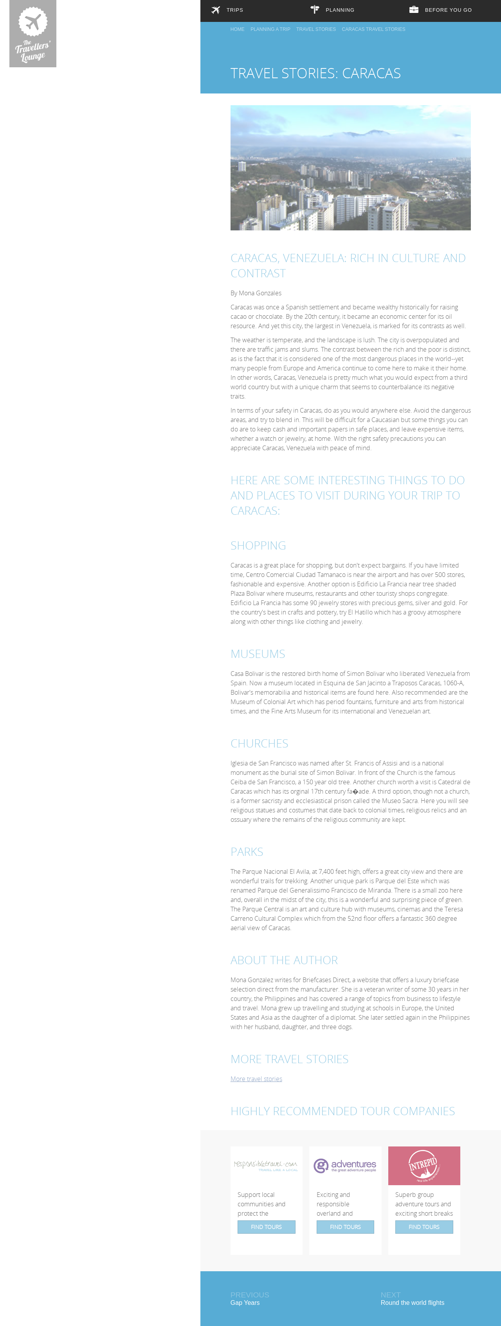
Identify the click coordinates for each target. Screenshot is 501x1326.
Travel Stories (316, 25)
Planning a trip (270, 25)
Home (238, 25)
